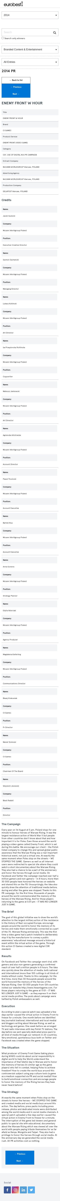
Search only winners (13, 38)
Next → (16, 94)
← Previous (16, 87)
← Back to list (16, 80)
